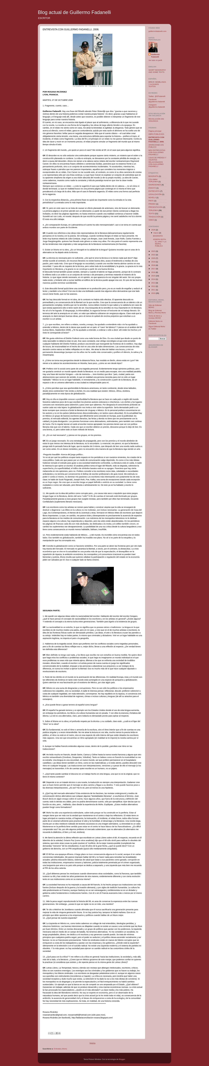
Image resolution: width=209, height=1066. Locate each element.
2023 (153, 251)
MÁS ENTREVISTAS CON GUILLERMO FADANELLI (156, 152)
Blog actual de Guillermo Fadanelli (74, 12)
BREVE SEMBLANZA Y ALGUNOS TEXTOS (157, 84)
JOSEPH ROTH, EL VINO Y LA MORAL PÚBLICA (159, 242)
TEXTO (151, 214)
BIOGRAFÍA (153, 176)
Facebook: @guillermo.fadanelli (156, 100)
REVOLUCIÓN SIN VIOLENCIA (156, 120)
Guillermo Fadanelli (155, 55)
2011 (153, 290)
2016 (153, 272)
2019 (153, 262)
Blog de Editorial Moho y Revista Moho (157, 312)
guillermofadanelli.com (157, 31)
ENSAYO (152, 188)
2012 (153, 286)
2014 (153, 279)
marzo (156, 233)
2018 (153, 265)
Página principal (154, 131)
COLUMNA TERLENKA (153, 180)
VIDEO (151, 220)
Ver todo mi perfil (155, 60)
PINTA (151, 201)
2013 (153, 283)
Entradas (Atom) (60, 1049)
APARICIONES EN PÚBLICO (156, 146)
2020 (153, 258)
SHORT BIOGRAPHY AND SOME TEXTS (157, 71)
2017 (153, 269)
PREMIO (152, 204)
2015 (153, 276)
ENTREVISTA (154, 191)
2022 (153, 255)
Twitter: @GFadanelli (156, 96)
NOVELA (152, 198)
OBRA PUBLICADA (156, 134)
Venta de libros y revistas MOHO (155, 317)
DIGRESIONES (154, 185)
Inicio (92, 1043)
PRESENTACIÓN (155, 207)
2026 (153, 230)
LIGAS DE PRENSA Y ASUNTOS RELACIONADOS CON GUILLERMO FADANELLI (157, 162)
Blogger (122, 1059)
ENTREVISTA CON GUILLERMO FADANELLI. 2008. (156, 139)
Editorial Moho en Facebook (155, 322)
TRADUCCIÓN (154, 217)
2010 (153, 293)
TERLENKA (153, 210)
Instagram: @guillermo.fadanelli (156, 106)
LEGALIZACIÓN (155, 194)
